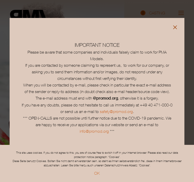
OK (97, 173)
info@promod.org (94, 131)
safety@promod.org (116, 111)
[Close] (175, 27)
